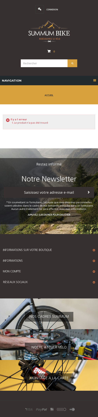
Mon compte (12, 271)
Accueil (49, 95)
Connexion (52, 9)
